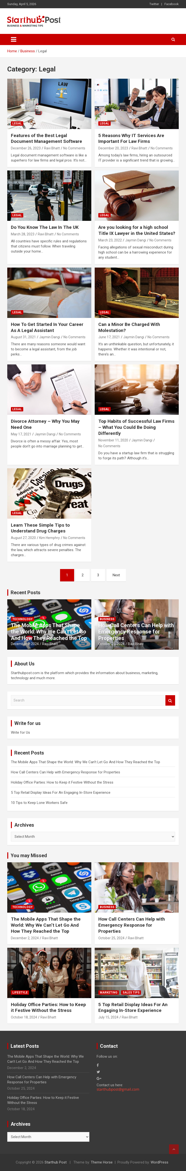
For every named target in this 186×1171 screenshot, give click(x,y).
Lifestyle (20, 992)
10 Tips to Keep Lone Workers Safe (39, 803)
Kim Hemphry (49, 538)
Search (170, 700)
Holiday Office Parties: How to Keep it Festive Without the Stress (62, 782)
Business (107, 619)
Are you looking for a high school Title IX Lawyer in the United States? (136, 230)
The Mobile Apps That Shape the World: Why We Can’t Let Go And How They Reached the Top (49, 631)
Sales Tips (131, 992)
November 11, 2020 (113, 440)
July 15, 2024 (108, 1017)
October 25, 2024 (111, 644)
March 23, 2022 (110, 240)
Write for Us (20, 732)
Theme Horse (102, 1162)
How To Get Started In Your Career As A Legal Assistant (47, 327)
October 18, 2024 (24, 1017)
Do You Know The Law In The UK (45, 227)
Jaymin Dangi (135, 240)
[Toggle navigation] (13, 39)
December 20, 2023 (113, 148)
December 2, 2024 (25, 644)
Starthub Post (56, 1162)
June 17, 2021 (109, 337)
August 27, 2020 (23, 538)
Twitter (154, 4)
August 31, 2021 (23, 337)
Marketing (108, 992)
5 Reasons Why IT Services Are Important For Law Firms (131, 138)
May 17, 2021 (21, 434)
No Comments (74, 148)
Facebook (171, 4)
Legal (17, 123)
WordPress (159, 1162)
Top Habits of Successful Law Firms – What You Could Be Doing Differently (136, 427)
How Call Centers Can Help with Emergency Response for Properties (136, 631)
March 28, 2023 (22, 234)
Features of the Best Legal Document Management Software (46, 138)
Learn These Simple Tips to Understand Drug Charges (40, 528)
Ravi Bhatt (52, 148)
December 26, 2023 (26, 148)
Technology (22, 619)
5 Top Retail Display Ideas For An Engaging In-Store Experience (60, 792)
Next (116, 575)
